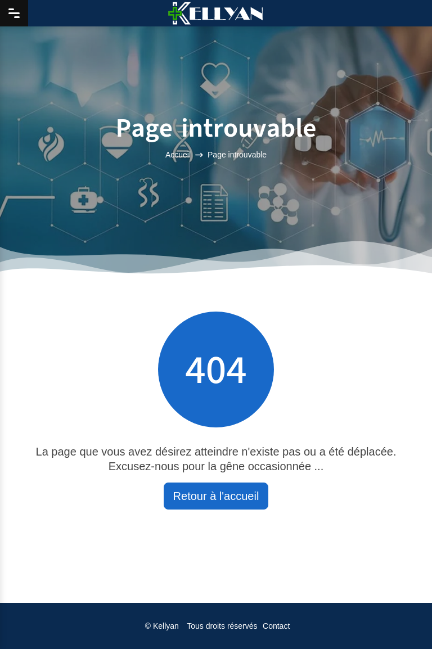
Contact (276, 625)
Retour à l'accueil (216, 496)
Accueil (178, 154)
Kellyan (166, 625)
